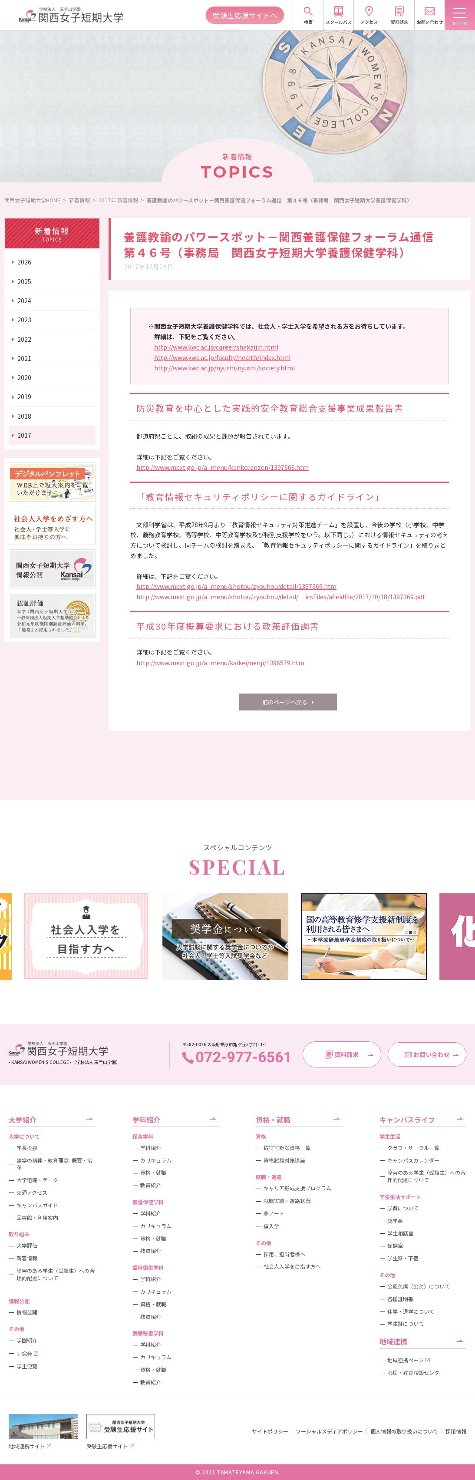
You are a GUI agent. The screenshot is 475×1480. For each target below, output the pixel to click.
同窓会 (27, 1354)
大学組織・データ (37, 1179)
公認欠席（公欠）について (418, 1286)
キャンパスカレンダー (413, 1160)
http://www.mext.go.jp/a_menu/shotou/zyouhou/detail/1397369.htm (236, 586)
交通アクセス (31, 1192)
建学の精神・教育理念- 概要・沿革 (54, 1164)
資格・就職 (153, 1172)
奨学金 (395, 1220)
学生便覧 (26, 1366)
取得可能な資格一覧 (287, 1147)
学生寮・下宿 (403, 1258)
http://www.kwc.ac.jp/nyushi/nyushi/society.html (224, 367)
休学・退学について (410, 1311)
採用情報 (455, 1431)
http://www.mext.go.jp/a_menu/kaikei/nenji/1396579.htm (220, 662)
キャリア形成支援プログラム (297, 1188)
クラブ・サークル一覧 (413, 1147)
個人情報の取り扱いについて (404, 1431)
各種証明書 (400, 1298)
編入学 (271, 1225)
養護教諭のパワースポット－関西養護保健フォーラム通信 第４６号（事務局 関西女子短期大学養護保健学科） (279, 200)
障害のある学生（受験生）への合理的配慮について (55, 1274)
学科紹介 (150, 1147)
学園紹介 (26, 1340)
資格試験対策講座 (284, 1160)
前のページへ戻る (284, 702)
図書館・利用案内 (37, 1217)
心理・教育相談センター (416, 1372)
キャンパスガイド (37, 1205)
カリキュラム (156, 1160)
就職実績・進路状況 (287, 1200)
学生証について (405, 1323)
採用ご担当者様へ (284, 1254)
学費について (403, 1208)
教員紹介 (150, 1185)
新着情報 (79, 200)
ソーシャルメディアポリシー (329, 1431)
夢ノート (274, 1213)
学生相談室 (400, 1233)
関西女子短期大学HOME (32, 200)
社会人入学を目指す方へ (292, 1266)
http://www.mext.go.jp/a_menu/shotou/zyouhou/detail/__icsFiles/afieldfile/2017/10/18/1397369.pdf (280, 596)
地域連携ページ (408, 1360)
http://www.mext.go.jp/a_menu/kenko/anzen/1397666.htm (222, 467)
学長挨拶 (26, 1147)
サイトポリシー (270, 1431)
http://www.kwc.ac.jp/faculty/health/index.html (222, 357)
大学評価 (26, 1245)
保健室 (395, 1245)
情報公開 (26, 1312)
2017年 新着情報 (118, 200)
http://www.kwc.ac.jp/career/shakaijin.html (216, 347)
